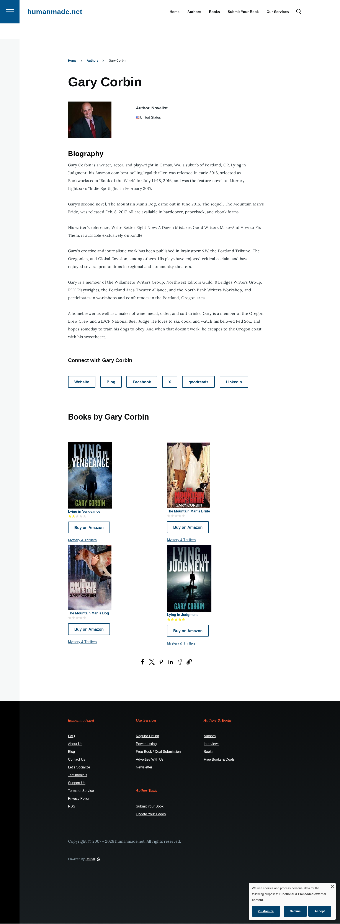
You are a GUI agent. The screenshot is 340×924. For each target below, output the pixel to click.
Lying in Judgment (182, 615)
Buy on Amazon (89, 528)
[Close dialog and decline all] (332, 886)
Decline (295, 911)
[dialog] (292, 901)
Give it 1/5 (70, 516)
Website (81, 382)
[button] (189, 662)
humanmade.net (54, 27)
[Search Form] (298, 27)
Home (72, 60)
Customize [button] (266, 911)
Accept (320, 911)
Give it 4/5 (81, 516)
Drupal (90, 859)
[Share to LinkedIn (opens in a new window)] (170, 662)
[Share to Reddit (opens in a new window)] (180, 662)
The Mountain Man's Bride (188, 511)
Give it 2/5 (73, 516)
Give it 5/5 (85, 516)
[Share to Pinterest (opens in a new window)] (161, 662)
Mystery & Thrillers (82, 540)
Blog (111, 382)
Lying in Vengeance (84, 512)
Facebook (142, 382)
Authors (92, 60)
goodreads (198, 382)
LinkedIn (234, 382)
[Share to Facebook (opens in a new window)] (142, 662)
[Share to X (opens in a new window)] (152, 662)
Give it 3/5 (77, 516)
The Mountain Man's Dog (88, 613)
